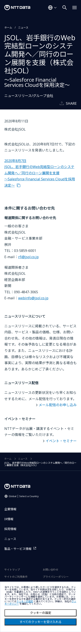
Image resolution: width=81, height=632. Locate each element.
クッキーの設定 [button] (24, 601)
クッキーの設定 (40, 613)
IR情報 (8, 519)
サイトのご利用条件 (16, 577)
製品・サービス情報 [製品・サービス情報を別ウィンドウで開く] (18, 549)
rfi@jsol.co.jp (28, 256)
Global (24, 496)
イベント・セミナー (61, 440)
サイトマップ (12, 569)
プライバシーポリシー (56, 577)
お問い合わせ (50, 569)
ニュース (23, 27)
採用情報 (10, 529)
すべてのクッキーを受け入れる (41, 622)
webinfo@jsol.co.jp (33, 298)
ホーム (8, 27)
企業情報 (10, 509)
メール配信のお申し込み (58, 405)
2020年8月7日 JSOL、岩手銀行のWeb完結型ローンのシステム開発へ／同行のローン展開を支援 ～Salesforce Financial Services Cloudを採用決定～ (39, 173)
